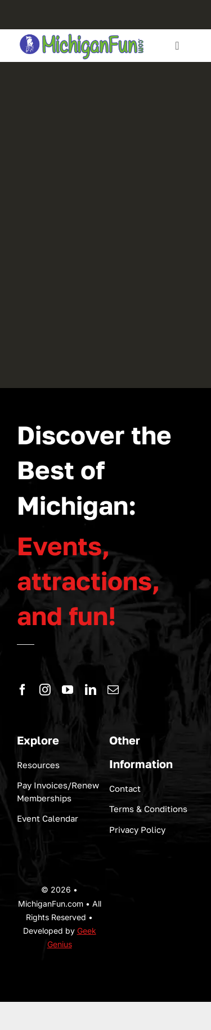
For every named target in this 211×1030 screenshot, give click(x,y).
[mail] (113, 689)
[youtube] (67, 689)
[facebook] (22, 689)
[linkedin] (90, 689)
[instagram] (45, 689)
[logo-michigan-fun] (82, 33)
